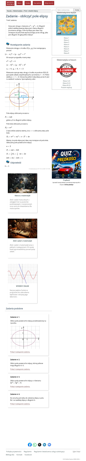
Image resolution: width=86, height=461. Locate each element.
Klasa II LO (66, 83)
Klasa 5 (66, 47)
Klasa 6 (66, 49)
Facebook (28, 455)
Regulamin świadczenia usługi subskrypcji (49, 451)
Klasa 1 (66, 38)
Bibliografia (10, 455)
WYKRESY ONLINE (22, 286)
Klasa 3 (66, 42)
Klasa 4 (66, 44)
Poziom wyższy (66, 87)
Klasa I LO (66, 81)
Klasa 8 (66, 53)
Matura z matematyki (22, 196)
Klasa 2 (66, 40)
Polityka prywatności (13, 451)
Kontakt (19, 455)
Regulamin (28, 451)
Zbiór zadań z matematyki (22, 241)
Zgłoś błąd (76, 451)
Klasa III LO (66, 85)
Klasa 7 (66, 51)
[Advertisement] (28, 426)
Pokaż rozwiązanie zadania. (20, 352)
